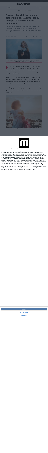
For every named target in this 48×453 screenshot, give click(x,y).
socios (12, 151)
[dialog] (24, 294)
